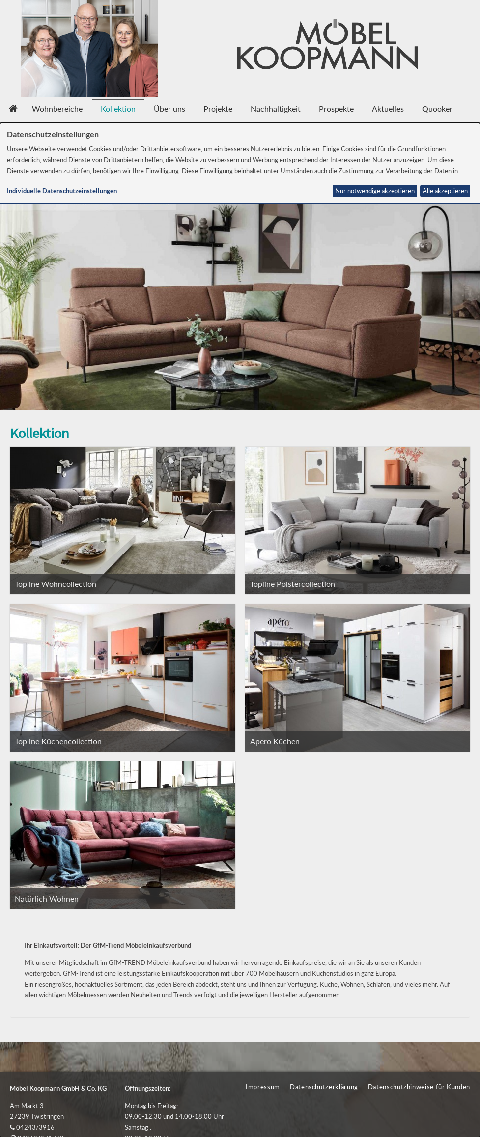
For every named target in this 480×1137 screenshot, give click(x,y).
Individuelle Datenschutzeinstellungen (62, 191)
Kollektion (118, 108)
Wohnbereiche (57, 108)
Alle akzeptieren (445, 191)
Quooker (437, 108)
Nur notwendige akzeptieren (375, 191)
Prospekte (336, 108)
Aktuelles (388, 108)
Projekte (217, 108)
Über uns (169, 108)
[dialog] (240, 630)
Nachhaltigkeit (276, 108)
